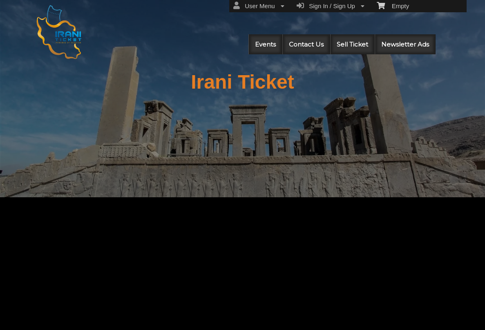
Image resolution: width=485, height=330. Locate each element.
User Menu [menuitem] (258, 5)
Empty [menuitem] (393, 5)
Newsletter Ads (405, 44)
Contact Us (306, 44)
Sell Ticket (352, 44)
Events (265, 44)
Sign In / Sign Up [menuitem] (330, 5)
